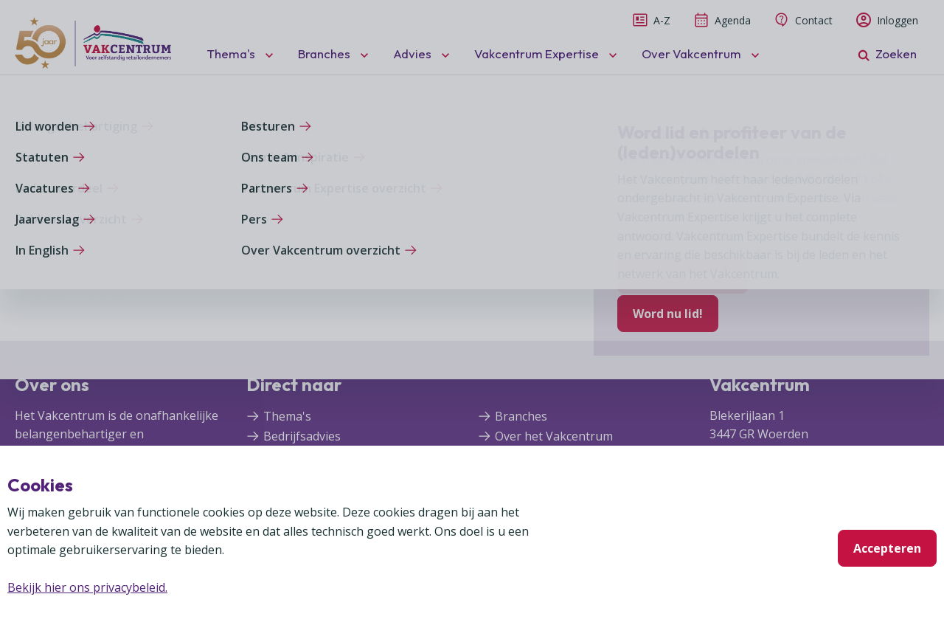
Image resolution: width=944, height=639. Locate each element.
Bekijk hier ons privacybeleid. (87, 587)
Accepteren (887, 548)
